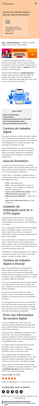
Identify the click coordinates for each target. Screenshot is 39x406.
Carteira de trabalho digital (11, 114)
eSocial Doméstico (13, 43)
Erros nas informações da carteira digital (15, 123)
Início (4, 43)
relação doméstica (27, 73)
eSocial (26, 67)
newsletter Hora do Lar (11, 369)
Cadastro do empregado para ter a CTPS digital (17, 119)
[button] (35, 3)
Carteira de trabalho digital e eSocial (14, 121)
